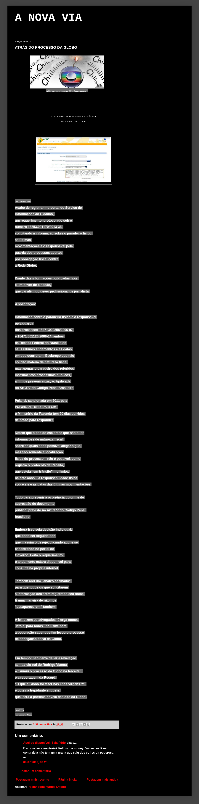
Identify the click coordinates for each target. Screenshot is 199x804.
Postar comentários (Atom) (47, 786)
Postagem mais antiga (102, 779)
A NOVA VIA (48, 18)
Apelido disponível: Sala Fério (44, 742)
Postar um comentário (35, 771)
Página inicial (67, 779)
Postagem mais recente (32, 779)
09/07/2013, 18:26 (35, 762)
